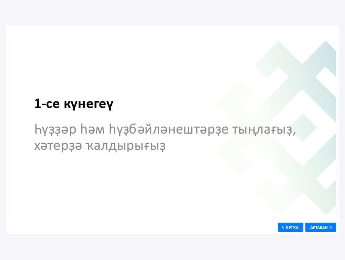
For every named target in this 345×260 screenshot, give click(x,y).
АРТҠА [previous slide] (292, 227)
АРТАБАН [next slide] (319, 227)
